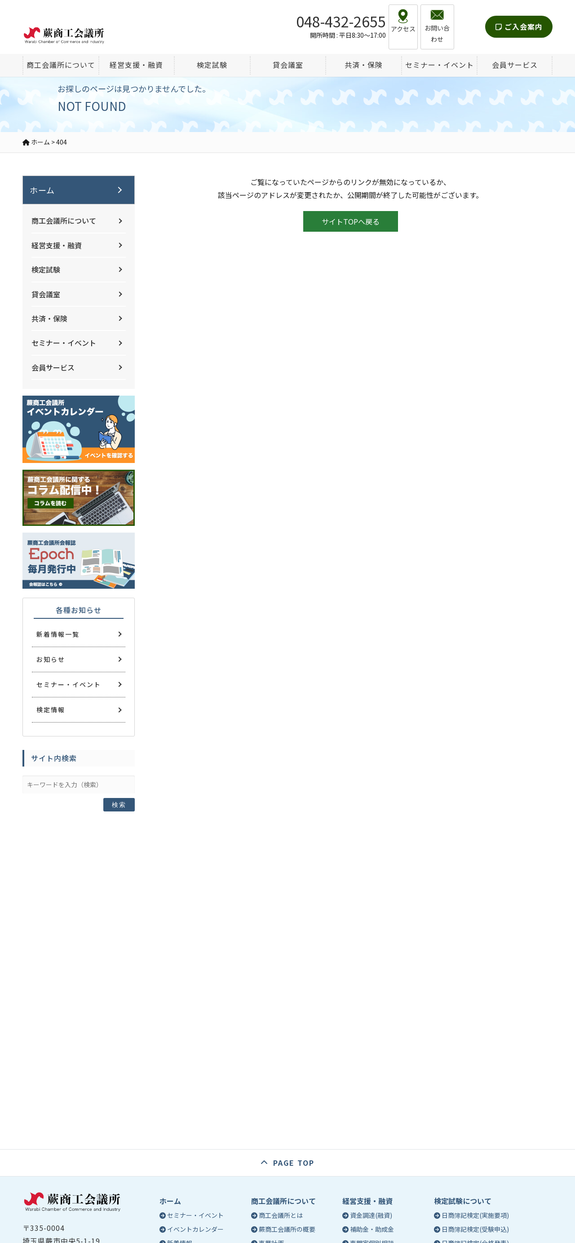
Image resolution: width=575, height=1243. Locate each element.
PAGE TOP (293, 1162)
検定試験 (45, 269)
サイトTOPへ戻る (351, 221)
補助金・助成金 (372, 1229)
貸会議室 (45, 294)
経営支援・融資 (56, 245)
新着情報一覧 (58, 634)
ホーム (42, 190)
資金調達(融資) (371, 1215)
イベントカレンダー (195, 1229)
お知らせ (50, 659)
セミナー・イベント (63, 342)
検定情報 (50, 709)
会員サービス (53, 367)
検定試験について (462, 1200)
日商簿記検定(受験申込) (475, 1229)
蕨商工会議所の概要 (287, 1229)
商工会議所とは (281, 1215)
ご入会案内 (519, 19)
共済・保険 (49, 318)
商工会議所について (63, 220)
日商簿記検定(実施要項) (475, 1215)
